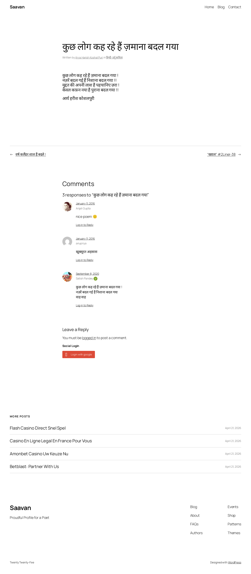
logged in (89, 337)
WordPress (234, 562)
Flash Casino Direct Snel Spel (38, 428)
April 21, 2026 (233, 428)
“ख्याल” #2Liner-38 (221, 154)
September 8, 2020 (87, 274)
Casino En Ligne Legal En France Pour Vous (51, 440)
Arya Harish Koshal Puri (89, 57)
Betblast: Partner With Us (34, 466)
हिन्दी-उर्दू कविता (114, 57)
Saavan (17, 7)
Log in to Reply (85, 225)
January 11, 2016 (85, 203)
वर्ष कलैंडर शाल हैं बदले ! (30, 154)
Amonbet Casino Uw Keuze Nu (39, 453)
